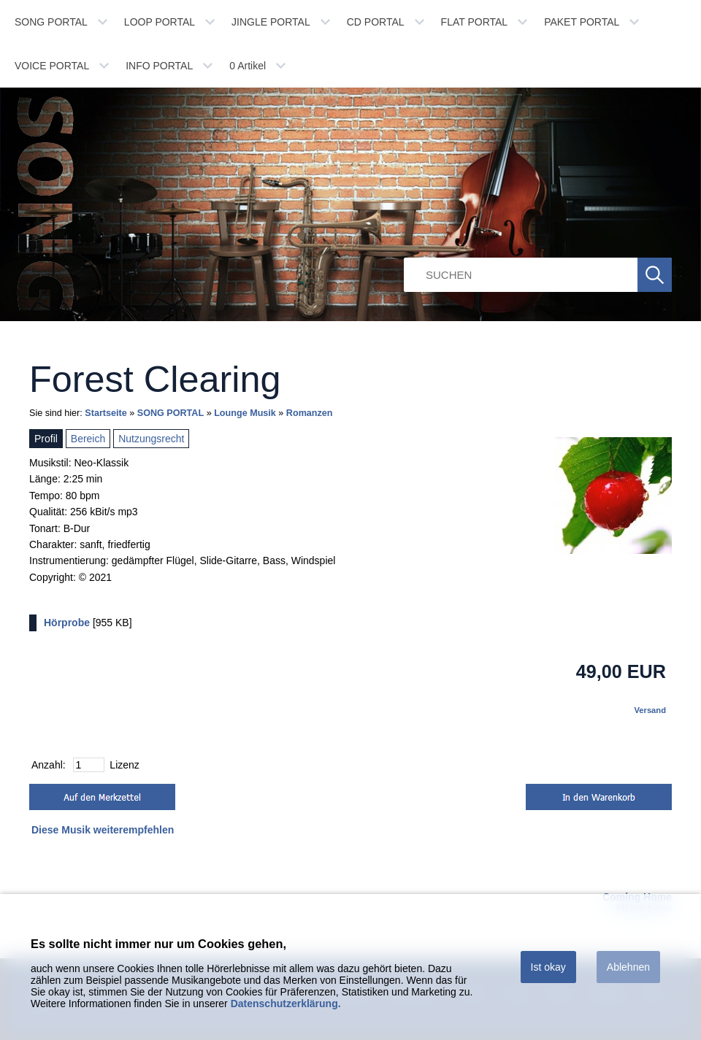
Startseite (105, 413)
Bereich (88, 438)
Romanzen (309, 413)
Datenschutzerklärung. (286, 1003)
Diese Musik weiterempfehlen (102, 830)
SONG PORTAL (51, 22)
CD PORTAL (376, 22)
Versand (650, 710)
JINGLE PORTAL (270, 22)
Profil (46, 438)
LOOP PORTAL (159, 22)
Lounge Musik (245, 413)
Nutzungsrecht (151, 438)
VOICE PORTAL (52, 66)
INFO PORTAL (159, 66)
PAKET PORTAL (581, 22)
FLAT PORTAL (474, 22)
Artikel (247, 66)
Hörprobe (67, 622)
